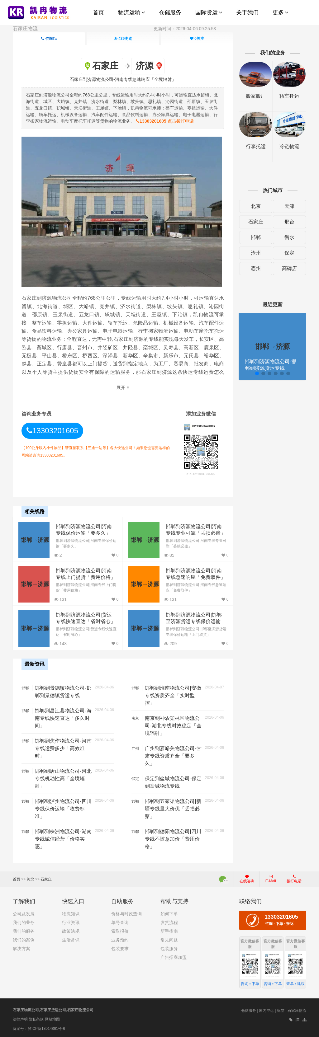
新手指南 (169, 931)
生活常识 (70, 939)
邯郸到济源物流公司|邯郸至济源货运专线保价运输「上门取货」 (194, 621)
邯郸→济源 (35, 540)
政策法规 (70, 931)
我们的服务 (24, 931)
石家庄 (255, 221)
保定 (289, 253)
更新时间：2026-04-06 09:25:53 (185, 28)
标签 (280, 1010)
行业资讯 (70, 922)
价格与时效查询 (126, 913)
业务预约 (120, 939)
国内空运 (266, 1010)
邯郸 (256, 237)
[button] (257, 373)
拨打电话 (294, 879)
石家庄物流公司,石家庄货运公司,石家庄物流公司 (53, 1010)
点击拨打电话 (165, 121)
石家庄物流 (25, 28)
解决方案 (21, 948)
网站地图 (52, 1019)
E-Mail (270, 879)
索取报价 (120, 931)
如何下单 (169, 913)
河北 (30, 879)
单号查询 (120, 922)
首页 (16, 879)
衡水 (289, 237)
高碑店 (289, 268)
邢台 (289, 221)
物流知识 (70, 913)
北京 (256, 206)
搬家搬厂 (256, 96)
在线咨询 (247, 879)
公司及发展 (24, 913)
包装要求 (120, 948)
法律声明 (20, 1019)
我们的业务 (24, 922)
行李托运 (256, 146)
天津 (289, 206)
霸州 (256, 268)
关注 (197, 38)
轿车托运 (289, 96)
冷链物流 (289, 146)
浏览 (123, 38)
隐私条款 (36, 1019)
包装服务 (169, 948)
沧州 (256, 253)
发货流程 (169, 922)
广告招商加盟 (173, 957)
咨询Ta (48, 38)
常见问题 (169, 939)
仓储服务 (248, 1010)
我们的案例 (24, 939)
